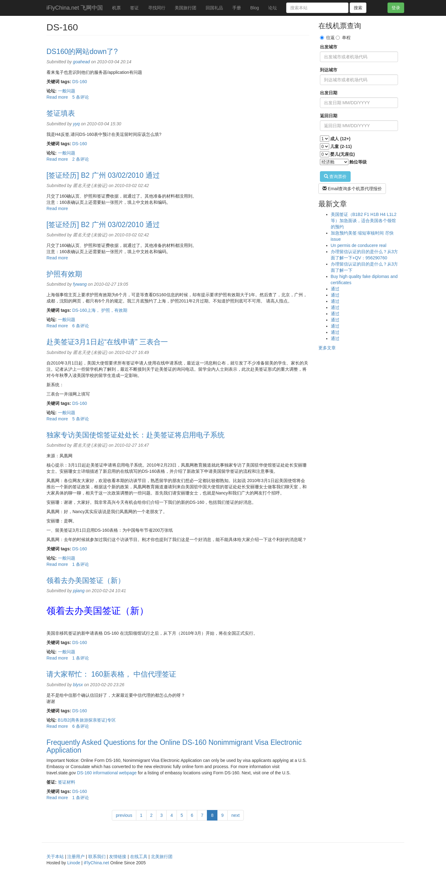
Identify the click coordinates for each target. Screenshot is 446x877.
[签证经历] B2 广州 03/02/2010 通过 (103, 175)
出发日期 (328, 92)
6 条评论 (80, 325)
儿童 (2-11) (341, 146)
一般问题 (66, 90)
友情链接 (117, 856)
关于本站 (55, 856)
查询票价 (335, 176)
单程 (343, 37)
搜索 (358, 7)
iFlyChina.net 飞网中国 (74, 8)
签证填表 (60, 113)
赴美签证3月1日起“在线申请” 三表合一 (107, 342)
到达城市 (328, 69)
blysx (78, 684)
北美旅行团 (162, 856)
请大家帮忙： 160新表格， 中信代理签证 (111, 674)
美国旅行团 (185, 7)
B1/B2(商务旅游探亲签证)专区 (87, 720)
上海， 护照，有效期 (107, 310)
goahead (81, 61)
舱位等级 (358, 161)
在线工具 (138, 856)
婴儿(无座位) (342, 154)
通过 (335, 288)
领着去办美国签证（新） (85, 580)
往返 (327, 37)
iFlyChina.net (96, 862)
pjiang (79, 590)
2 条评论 (80, 159)
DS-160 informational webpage (107, 772)
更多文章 (327, 347)
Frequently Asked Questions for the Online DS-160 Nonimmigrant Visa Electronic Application (174, 746)
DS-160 (79, 81)
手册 (236, 7)
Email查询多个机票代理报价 (352, 188)
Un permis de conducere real (359, 245)
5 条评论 (80, 97)
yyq (76, 123)
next (235, 815)
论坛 (272, 7)
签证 (134, 7)
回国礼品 (214, 7)
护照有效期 (64, 274)
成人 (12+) (340, 138)
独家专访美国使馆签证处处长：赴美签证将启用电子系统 (135, 435)
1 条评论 (80, 564)
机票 (116, 7)
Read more (57, 97)
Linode (73, 862)
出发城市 (328, 46)
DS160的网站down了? (82, 51)
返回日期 (328, 115)
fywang (80, 284)
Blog (254, 7)
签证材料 (66, 782)
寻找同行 (156, 7)
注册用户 (76, 856)
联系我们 (97, 856)
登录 (395, 7)
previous (124, 815)
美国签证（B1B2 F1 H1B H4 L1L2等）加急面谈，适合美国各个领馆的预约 (363, 220)
